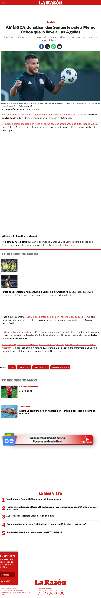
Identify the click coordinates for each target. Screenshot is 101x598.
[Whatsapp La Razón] (53, 46)
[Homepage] (50, 2)
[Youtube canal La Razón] (62, 592)
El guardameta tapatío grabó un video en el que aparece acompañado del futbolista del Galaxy (50, 124)
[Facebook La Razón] (41, 46)
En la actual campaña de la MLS (18, 332)
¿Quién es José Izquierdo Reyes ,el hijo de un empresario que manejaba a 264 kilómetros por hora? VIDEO (52, 508)
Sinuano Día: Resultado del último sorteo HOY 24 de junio (34, 532)
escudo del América (64, 245)
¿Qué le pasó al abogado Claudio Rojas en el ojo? (30, 516)
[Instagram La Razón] (51, 592)
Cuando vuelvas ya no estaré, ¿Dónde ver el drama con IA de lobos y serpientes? (46, 524)
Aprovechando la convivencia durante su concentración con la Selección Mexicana (44, 114)
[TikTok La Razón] (56, 592)
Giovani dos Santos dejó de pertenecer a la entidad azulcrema (58, 317)
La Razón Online (14, 109)
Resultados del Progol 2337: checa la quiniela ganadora (33, 499)
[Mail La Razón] (59, 46)
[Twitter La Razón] (47, 46)
